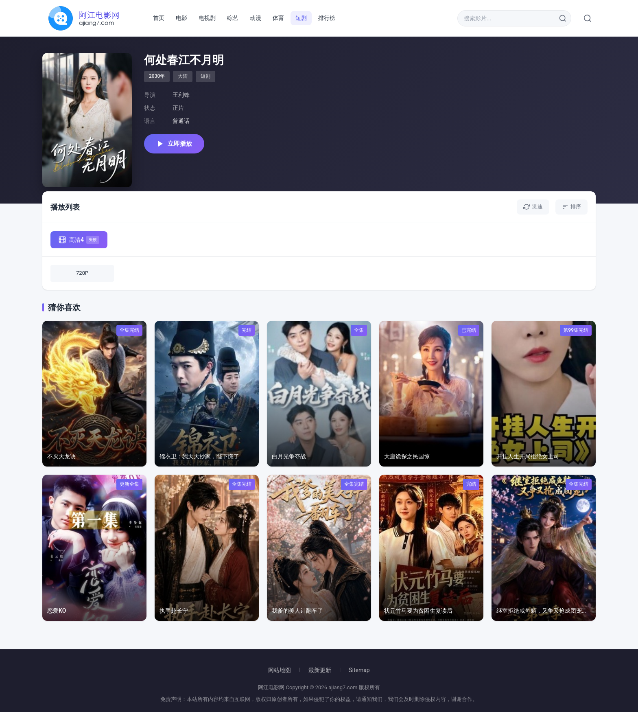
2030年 (157, 76)
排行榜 (326, 18)
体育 (278, 18)
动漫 (255, 18)
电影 (181, 18)
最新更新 (319, 670)
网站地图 (279, 670)
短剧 (301, 18)
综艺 (232, 18)
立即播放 (174, 144)
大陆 (183, 76)
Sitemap (359, 670)
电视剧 (207, 18)
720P (82, 273)
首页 (158, 18)
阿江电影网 (271, 687)
